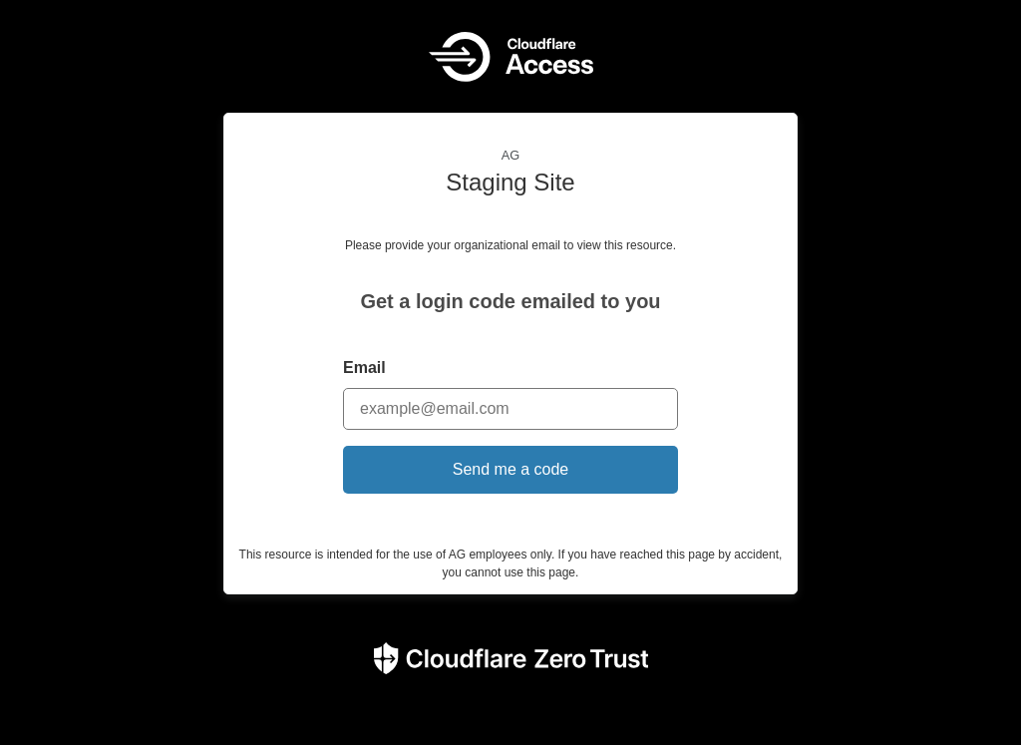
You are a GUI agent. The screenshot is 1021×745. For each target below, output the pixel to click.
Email (364, 367)
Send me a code (511, 469)
